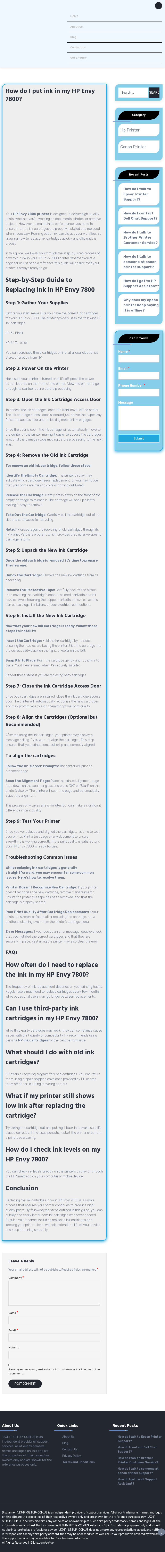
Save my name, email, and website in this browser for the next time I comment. (54, 1371)
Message (125, 402)
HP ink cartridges (33, 1040)
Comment (16, 1278)
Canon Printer (133, 146)
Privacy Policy (71, 1456)
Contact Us (78, 47)
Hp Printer (130, 130)
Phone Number (131, 385)
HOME (74, 16)
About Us (76, 26)
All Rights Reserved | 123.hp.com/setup (28, 1542)
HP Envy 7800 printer (31, 214)
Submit (139, 438)
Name (13, 1313)
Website (13, 1347)
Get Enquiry (78, 57)
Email (13, 1330)
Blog (73, 37)
